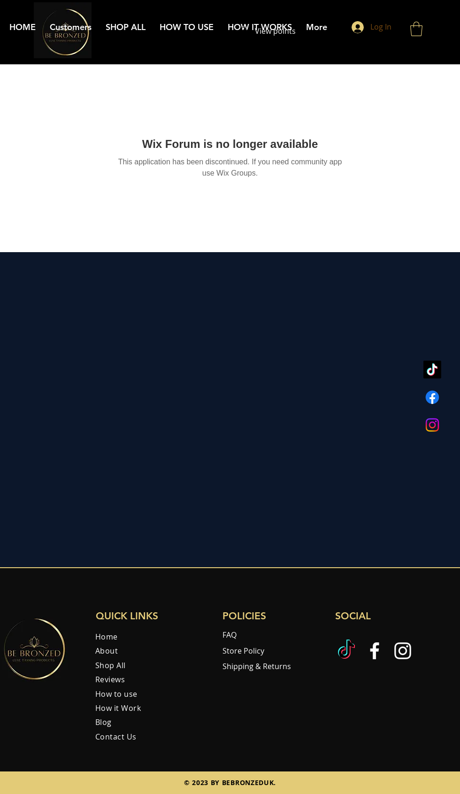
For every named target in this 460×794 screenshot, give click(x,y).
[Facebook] (432, 397)
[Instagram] (432, 425)
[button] (416, 29)
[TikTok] (432, 369)
